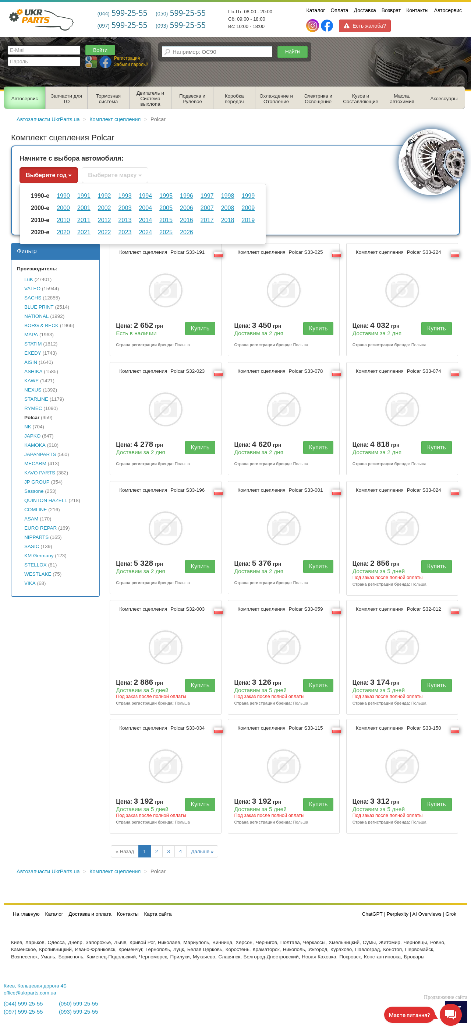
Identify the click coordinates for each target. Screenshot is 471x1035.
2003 (125, 207)
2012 (104, 220)
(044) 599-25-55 (23, 1004)
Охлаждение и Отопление (276, 98)
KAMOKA (35, 445)
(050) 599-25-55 (78, 1004)
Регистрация (127, 58)
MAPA (31, 334)
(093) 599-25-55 (78, 1012)
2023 (125, 232)
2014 (145, 220)
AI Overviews (427, 914)
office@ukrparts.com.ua (30, 993)
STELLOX (35, 565)
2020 (63, 232)
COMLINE (35, 509)
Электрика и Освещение (318, 98)
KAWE (31, 380)
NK (27, 426)
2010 (63, 220)
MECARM (35, 463)
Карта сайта (157, 914)
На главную (26, 914)
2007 (207, 207)
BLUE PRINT (39, 307)
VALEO (32, 288)
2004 (145, 207)
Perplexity (397, 914)
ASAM (31, 519)
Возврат (391, 10)
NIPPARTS (36, 537)
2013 (125, 220)
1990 (63, 195)
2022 (104, 232)
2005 (166, 207)
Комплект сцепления (162, 252)
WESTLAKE (38, 574)
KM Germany (39, 555)
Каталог (315, 10)
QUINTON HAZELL (45, 500)
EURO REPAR (40, 528)
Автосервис (448, 10)
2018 (227, 220)
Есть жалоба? (365, 26)
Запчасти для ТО (66, 98)
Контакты (417, 10)
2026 (186, 232)
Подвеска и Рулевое (192, 98)
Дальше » (202, 851)
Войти (100, 50)
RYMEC (33, 408)
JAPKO (32, 436)
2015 (166, 220)
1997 (207, 195)
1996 (186, 195)
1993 (125, 195)
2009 (248, 207)
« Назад (125, 851)
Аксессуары (444, 98)
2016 (186, 220)
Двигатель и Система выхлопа (150, 98)
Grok (451, 914)
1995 (166, 195)
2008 (227, 207)
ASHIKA (33, 371)
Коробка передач (234, 98)
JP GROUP (37, 482)
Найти (292, 52)
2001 (84, 207)
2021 (84, 232)
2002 (104, 207)
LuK (28, 279)
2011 (84, 220)
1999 (248, 195)
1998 (227, 195)
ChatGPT (372, 914)
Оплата (339, 10)
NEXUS (33, 390)
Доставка (365, 10)
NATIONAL (36, 316)
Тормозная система (108, 98)
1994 (145, 195)
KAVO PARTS (39, 473)
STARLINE (36, 399)
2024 (145, 232)
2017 (207, 220)
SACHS (33, 298)
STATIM (33, 344)
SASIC (31, 546)
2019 (248, 220)
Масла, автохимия (402, 98)
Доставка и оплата (90, 914)
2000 (63, 207)
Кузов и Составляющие (360, 98)
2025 (166, 232)
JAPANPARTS (40, 454)
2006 (186, 207)
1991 (84, 195)
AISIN (30, 362)
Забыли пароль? (131, 64)
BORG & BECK (41, 325)
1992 (104, 195)
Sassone (34, 491)
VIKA (30, 583)
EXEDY (32, 353)
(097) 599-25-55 (23, 1012)
